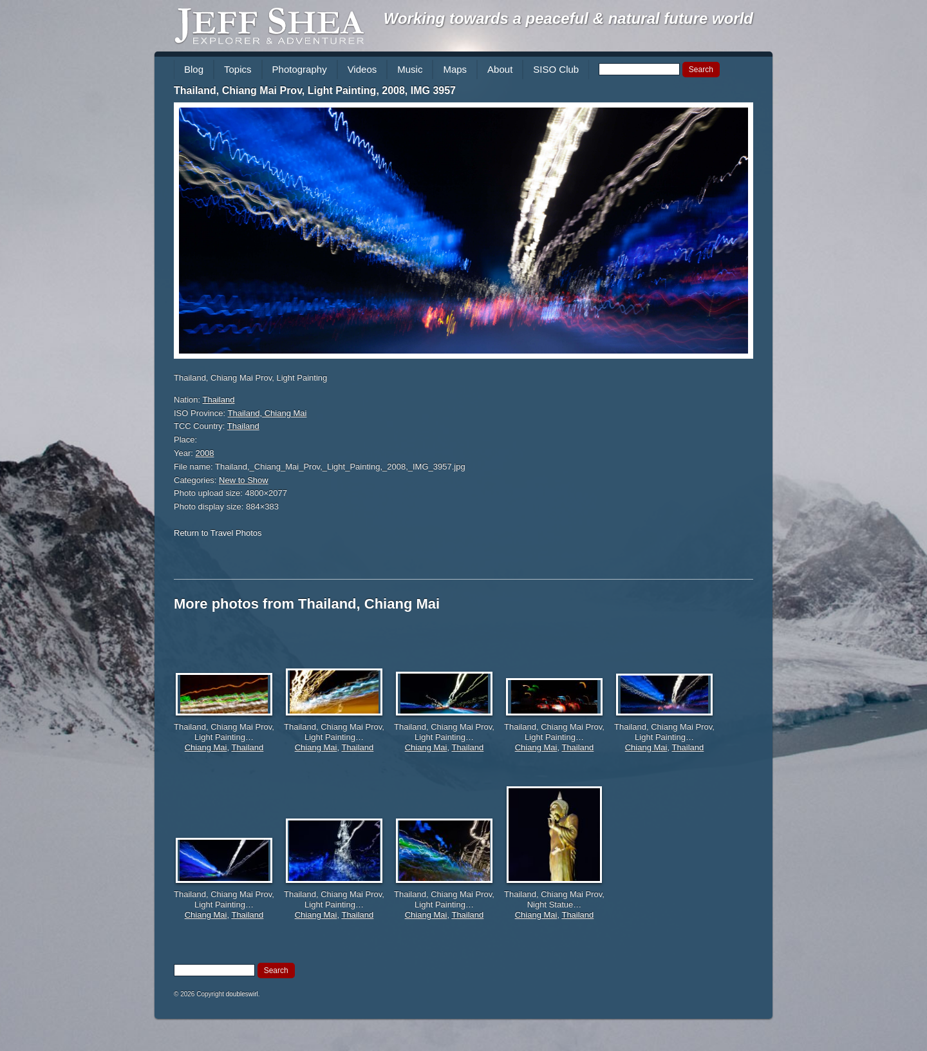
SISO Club (556, 69)
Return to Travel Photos (218, 533)
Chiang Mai (206, 747)
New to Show (243, 480)
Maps (455, 69)
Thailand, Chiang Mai (267, 413)
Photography (299, 69)
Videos (362, 69)
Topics (238, 69)
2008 (205, 453)
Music (409, 69)
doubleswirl (242, 994)
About (499, 69)
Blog (193, 69)
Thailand (219, 399)
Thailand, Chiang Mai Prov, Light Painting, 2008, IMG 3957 (315, 90)
